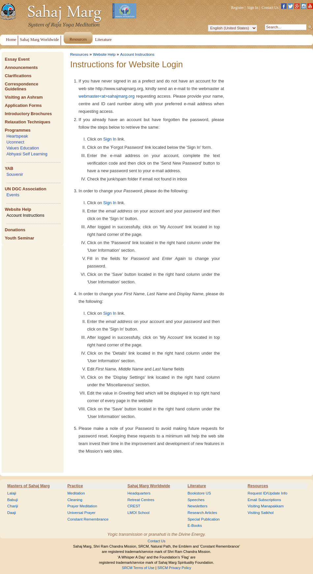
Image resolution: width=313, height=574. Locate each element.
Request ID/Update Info (268, 493)
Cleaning (74, 500)
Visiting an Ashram (24, 97)
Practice (75, 486)
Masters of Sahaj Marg (28, 486)
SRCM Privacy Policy (174, 568)
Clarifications (18, 75)
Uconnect (15, 142)
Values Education (22, 147)
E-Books (194, 525)
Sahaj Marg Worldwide (149, 486)
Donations (15, 229)
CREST (134, 506)
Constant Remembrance (87, 519)
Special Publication (203, 519)
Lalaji (11, 493)
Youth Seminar (19, 238)
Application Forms (23, 105)
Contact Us (270, 8)
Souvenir (14, 174)
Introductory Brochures (28, 113)
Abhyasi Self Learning (26, 153)
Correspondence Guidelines (21, 86)
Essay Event (17, 59)
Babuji (12, 500)
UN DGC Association (25, 188)
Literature (196, 486)
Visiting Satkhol (261, 513)
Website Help (18, 209)
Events (12, 194)
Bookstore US (199, 493)
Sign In (252, 8)
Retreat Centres (141, 500)
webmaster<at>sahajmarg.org (107, 96)
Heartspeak (17, 136)
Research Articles (202, 513)
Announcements (21, 67)
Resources (79, 54)
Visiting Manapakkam (266, 506)
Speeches (195, 500)
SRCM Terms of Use (138, 568)
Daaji (11, 513)
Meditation (76, 493)
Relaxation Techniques (27, 121)
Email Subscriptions (264, 500)
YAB (9, 168)
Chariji (12, 506)
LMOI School (139, 513)
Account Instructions (25, 215)
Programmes (17, 130)
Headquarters (139, 493)
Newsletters (197, 506)
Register (237, 8)
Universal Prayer (81, 513)
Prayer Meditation (82, 506)
